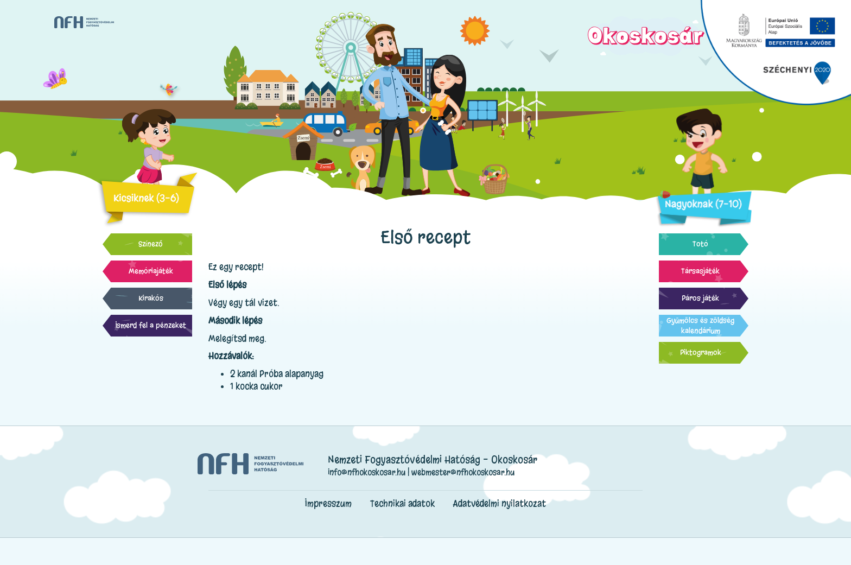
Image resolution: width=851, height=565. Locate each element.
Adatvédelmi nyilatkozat (499, 503)
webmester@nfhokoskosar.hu (463, 472)
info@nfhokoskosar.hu (366, 472)
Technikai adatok (402, 503)
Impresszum (328, 503)
